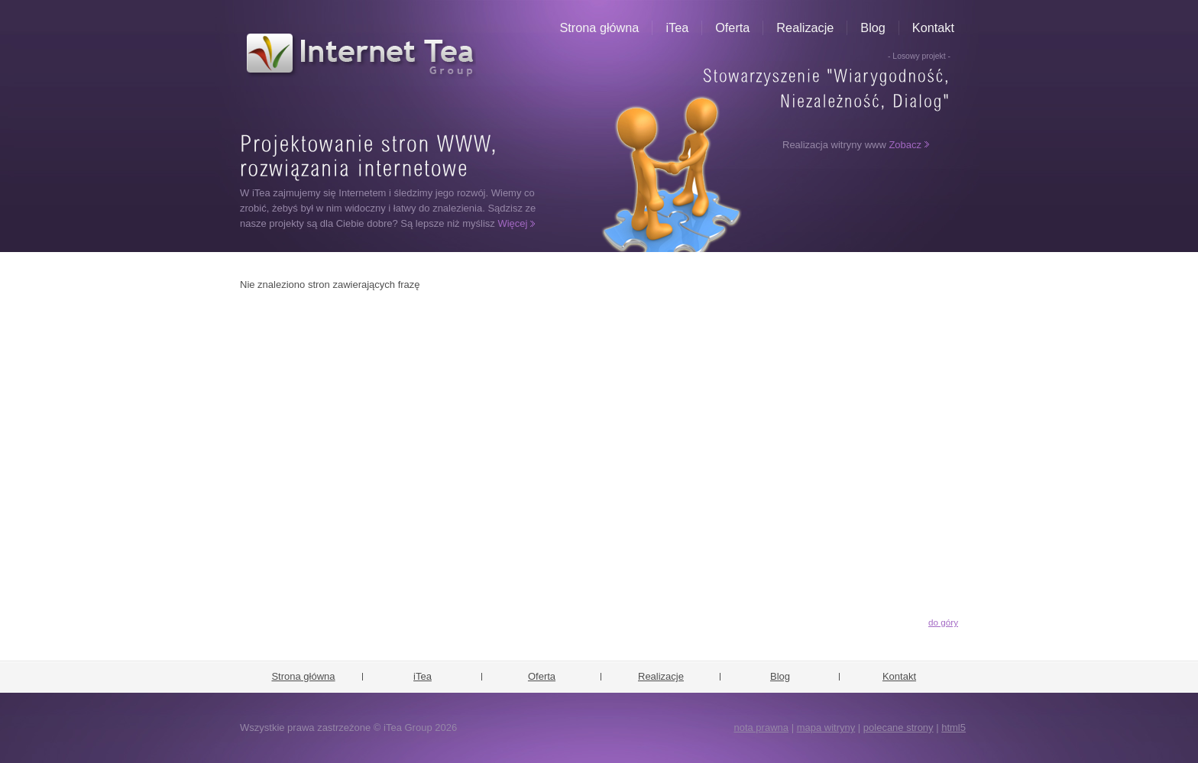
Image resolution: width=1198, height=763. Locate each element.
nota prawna (760, 727)
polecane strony (898, 727)
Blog (873, 27)
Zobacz (905, 144)
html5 (953, 727)
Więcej (512, 223)
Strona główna (599, 27)
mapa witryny (826, 727)
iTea (676, 27)
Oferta (732, 27)
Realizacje (805, 27)
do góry (943, 622)
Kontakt (933, 27)
